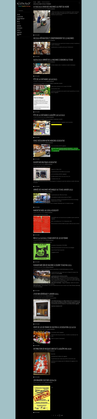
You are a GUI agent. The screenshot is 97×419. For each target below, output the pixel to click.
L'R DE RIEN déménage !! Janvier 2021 (46, 294)
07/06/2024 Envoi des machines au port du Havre (51, 6)
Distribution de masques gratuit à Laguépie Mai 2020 (52, 348)
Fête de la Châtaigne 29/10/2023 (45, 79)
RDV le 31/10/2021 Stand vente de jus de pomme (50, 238)
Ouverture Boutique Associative (45, 162)
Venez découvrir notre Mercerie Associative (49, 140)
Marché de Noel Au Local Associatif (46, 210)
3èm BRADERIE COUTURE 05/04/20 (44, 380)
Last (62, 415)
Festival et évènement (51, 8)
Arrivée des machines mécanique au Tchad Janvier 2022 (53, 189)
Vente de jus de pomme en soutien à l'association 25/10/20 (54, 327)
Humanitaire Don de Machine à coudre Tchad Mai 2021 (52, 265)
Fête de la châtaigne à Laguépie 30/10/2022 (49, 115)
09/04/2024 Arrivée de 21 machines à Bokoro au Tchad (53, 59)
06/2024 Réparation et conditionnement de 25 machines (53, 38)
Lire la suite (37, 35)
